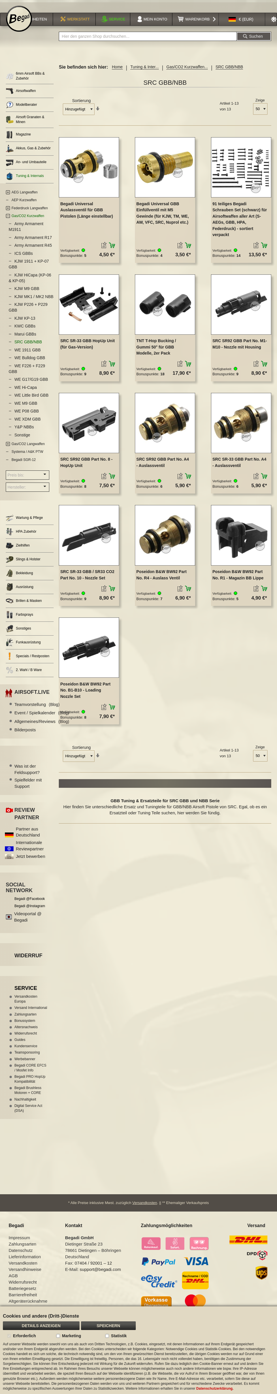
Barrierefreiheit (23, 1299)
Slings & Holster (23, 564)
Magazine (18, 139)
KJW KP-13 (24, 323)
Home (117, 71)
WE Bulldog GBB (29, 362)
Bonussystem (24, 1025)
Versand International (30, 1013)
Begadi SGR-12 (24, 464)
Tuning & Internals (25, 181)
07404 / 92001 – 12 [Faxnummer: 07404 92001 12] (93, 1267)
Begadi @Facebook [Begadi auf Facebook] (29, 903)
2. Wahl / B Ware (24, 675)
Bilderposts (25, 734)
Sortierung (81, 105)
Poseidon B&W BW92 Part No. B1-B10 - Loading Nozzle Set (85, 694)
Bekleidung (19, 578)
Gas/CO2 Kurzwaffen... (187, 71)
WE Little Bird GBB (31, 400)
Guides (19, 1045)
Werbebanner (24, 1064)
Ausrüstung (19, 592)
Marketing (71, 1335)
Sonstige (22, 439)
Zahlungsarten (25, 1019)
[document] (138, 1350)
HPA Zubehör (21, 536)
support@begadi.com (100, 1274)
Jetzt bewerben (30, 861)
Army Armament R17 (33, 242)
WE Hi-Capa (25, 392)
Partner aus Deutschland (28, 836)
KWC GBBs (24, 331)
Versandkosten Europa (25, 1003)
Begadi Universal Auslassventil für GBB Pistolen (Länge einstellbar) (86, 214)
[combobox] (147, 41)
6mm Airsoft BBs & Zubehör (25, 80)
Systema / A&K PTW (27, 457)
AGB (13, 1280)
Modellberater (21, 110)
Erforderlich (24, 1335)
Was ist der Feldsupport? (27, 773)
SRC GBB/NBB (28, 346)
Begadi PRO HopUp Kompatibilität (29, 1084)
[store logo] (19, 24)
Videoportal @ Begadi (28, 921)
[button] (241, 24)
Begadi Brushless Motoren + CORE (27, 1095)
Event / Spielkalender (41, 717)
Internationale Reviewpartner (30, 850)
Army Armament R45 (33, 250)
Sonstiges (18, 633)
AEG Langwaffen (25, 197)
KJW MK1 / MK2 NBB (33, 301)
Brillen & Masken (24, 606)
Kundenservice (25, 1051)
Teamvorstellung (37, 709)
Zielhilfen (18, 550)
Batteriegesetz (22, 1293)
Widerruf (28, 960)
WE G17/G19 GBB (31, 384)
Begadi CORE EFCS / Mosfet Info (30, 1072)
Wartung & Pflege (24, 523)
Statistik (119, 1335)
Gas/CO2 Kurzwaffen (28, 221)
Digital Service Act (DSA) (28, 1112)
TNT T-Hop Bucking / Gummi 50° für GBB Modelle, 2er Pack (156, 351)
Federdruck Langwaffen (30, 213)
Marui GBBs (25, 338)
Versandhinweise (25, 1274)
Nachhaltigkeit (25, 1104)
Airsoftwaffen (21, 96)
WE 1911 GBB (27, 354)
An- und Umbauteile (26, 167)
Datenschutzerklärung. (214, 1389)
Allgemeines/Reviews (41, 726)
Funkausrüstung (23, 647)
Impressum (19, 1242)
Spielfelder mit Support (28, 787)
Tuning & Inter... (144, 71)
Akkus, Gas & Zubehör (28, 153)
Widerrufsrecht (25, 1038)
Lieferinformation (25, 1261)
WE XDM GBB (27, 423)
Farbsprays (19, 619)
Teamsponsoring (27, 1057)
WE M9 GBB (25, 408)
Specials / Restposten (27, 661)
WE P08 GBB (26, 416)
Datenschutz (21, 1255)
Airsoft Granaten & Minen (25, 124)
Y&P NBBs (24, 431)
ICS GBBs (23, 258)
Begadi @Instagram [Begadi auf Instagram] (29, 911)
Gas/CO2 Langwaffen (28, 449)
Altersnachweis (26, 1032)
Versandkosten (144, 1207)
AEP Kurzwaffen (24, 205)
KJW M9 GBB (26, 293)
